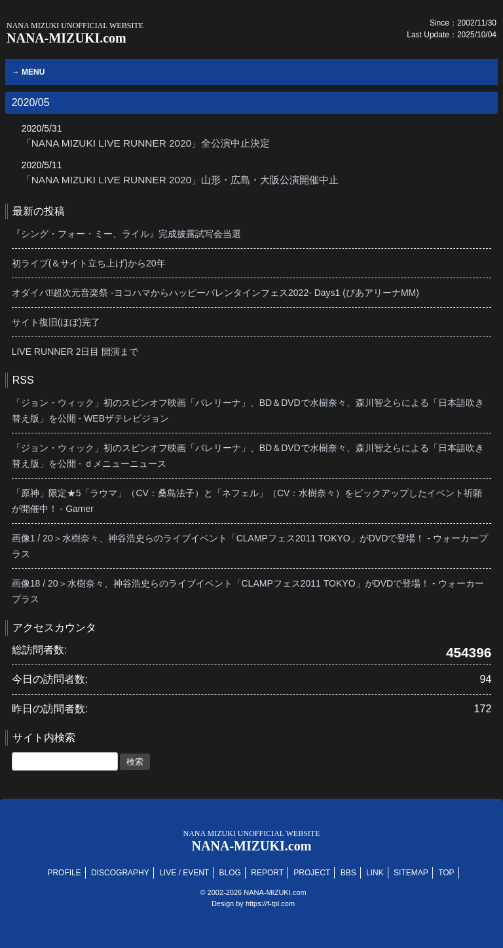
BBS (348, 872)
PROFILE (64, 872)
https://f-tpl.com (270, 903)
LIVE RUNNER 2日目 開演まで (75, 351)
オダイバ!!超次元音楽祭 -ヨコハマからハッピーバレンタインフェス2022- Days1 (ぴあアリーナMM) (215, 292)
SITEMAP (411, 872)
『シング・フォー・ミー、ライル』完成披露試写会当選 (126, 233)
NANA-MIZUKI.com (75, 33)
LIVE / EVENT (184, 872)
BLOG (230, 872)
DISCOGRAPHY (120, 872)
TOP (446, 872)
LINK (375, 872)
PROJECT (311, 872)
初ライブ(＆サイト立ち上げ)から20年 (89, 263)
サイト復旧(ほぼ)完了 (56, 322)
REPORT (267, 872)
